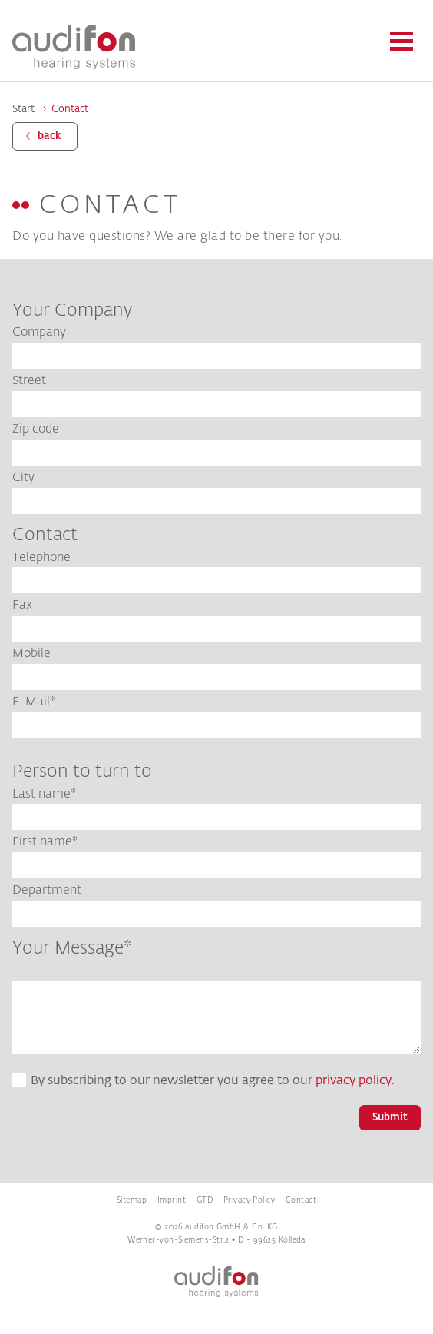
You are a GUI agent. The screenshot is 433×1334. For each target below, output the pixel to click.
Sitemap (132, 1200)
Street (29, 381)
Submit (390, 1118)
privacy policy (354, 1081)
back (49, 136)
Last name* (44, 794)
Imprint (171, 1200)
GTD (205, 1200)
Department (46, 890)
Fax (22, 605)
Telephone (41, 558)
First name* (45, 842)
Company (39, 333)
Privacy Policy (249, 1200)
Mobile (31, 654)
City (23, 478)
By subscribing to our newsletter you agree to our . (213, 1081)
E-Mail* (33, 702)
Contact (69, 109)
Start (23, 109)
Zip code (35, 429)
